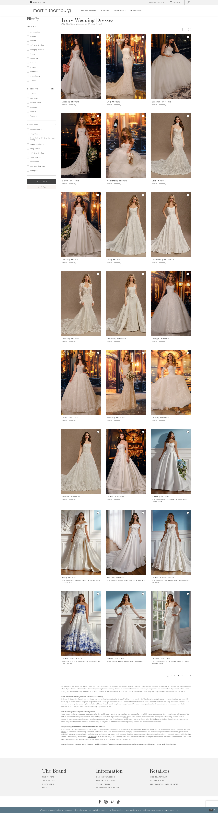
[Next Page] (190, 675)
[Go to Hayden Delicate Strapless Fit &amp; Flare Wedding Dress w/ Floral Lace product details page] (171, 623)
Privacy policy (103, 784)
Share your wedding (106, 777)
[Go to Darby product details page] (171, 382)
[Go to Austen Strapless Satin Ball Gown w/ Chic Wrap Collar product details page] (126, 542)
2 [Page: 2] (171, 675)
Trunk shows (48, 780)
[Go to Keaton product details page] (126, 382)
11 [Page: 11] (186, 675)
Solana (63, 732)
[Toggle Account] (156, 2)
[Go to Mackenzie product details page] (126, 145)
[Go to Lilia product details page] (126, 224)
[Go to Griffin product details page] (81, 145)
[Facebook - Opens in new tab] (100, 802)
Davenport (112, 734)
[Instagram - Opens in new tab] (106, 802)
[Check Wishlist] (175, 2)
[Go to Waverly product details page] (126, 303)
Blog (44, 787)
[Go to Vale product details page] (171, 145)
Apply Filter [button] (42, 181)
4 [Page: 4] (178, 675)
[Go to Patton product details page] (81, 303)
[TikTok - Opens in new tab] (118, 802)
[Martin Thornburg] (52, 10)
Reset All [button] (42, 187)
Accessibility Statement (107, 787)
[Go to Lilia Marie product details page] (171, 224)
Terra (125, 716)
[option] (81, 71)
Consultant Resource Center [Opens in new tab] (164, 784)
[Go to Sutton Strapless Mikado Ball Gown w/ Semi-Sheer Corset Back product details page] (171, 461)
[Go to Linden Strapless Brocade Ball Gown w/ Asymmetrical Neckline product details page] (171, 542)
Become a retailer (158, 777)
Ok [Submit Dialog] (211, 810)
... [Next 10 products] (182, 675)
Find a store (48, 777)
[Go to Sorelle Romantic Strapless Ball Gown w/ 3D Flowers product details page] (126, 623)
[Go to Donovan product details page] (171, 66)
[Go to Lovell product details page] (81, 382)
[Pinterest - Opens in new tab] (112, 802)
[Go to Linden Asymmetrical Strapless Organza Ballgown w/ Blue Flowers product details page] (81, 623)
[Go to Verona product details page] (81, 66)
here (176, 810)
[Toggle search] (189, 2)
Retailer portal (157, 780)
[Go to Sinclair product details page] (81, 461)
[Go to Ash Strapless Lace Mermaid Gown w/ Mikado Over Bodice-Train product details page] (81, 542)
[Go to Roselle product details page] (81, 224)
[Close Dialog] (215, 810)
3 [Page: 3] (175, 675)
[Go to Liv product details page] (126, 66)
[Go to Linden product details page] (126, 461)
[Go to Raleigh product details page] (171, 303)
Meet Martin (48, 784)
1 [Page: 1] (167, 675)
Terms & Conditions (105, 780)
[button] (52, 89)
